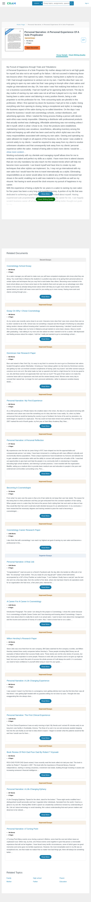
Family (9, 878)
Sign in (87, 3)
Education (63, 881)
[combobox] (37, 3)
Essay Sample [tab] (62, 55)
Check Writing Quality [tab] (77, 55)
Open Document (32, 48)
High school (37, 878)
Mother (9, 881)
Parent (62, 878)
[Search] (72, 3)
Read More (45, 297)
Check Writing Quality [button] (45, 199)
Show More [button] (45, 194)
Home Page (21, 24)
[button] (3, 3)
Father (35, 881)
